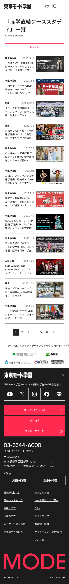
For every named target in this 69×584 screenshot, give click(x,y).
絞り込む (34, 47)
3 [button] (28, 332)
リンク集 (39, 540)
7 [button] (53, 332)
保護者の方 (10, 516)
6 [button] (47, 332)
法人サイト (42, 492)
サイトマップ (42, 516)
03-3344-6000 (22, 445)
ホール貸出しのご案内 (47, 500)
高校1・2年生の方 (13, 500)
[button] (59, 332)
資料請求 (47, 421)
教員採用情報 (42, 524)
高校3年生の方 (12, 492)
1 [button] (15, 332)
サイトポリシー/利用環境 (48, 532)
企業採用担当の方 (13, 532)
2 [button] (22, 332)
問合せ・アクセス (44, 431)
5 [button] (41, 332)
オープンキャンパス (44, 410)
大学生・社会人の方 (14, 524)
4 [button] (35, 332)
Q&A (37, 508)
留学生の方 (10, 508)
